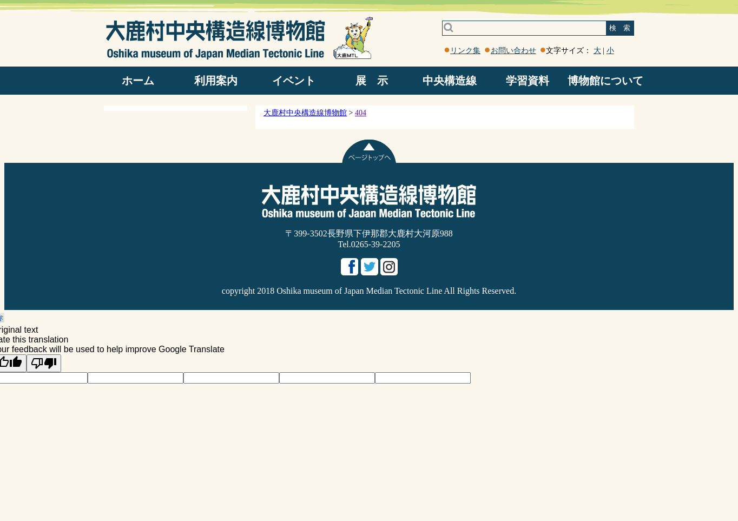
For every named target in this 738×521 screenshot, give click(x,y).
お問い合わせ (513, 51)
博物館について (605, 81)
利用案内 (216, 81)
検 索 (619, 28)
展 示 (371, 81)
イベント (293, 81)
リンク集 (465, 51)
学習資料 (527, 81)
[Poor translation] (44, 363)
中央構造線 (450, 81)
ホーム (138, 81)
